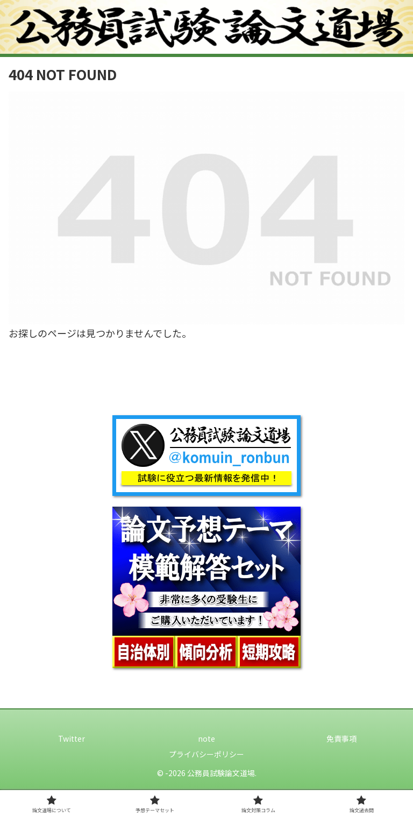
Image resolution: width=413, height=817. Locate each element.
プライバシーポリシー (206, 754)
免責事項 (341, 738)
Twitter (71, 738)
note (206, 738)
